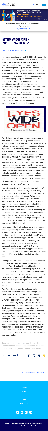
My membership (24, 28)
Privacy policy (24, 403)
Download (10, 355)
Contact (24, 387)
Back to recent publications (13, 50)
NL (33, 4)
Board (24, 391)
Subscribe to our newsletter (33, 372)
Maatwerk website (14, 426)
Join (24, 399)
